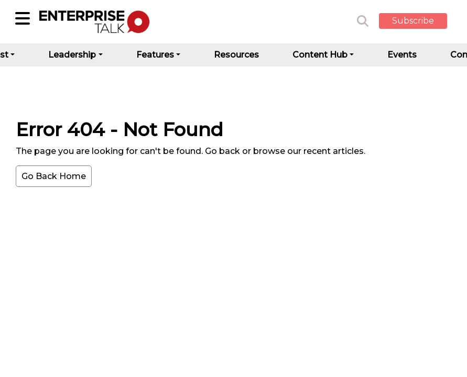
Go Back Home (53, 176)
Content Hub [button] (319, 55)
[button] (421, 21)
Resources (236, 55)
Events (402, 55)
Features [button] (155, 55)
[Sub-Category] (22, 18)
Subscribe (413, 21)
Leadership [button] (72, 55)
